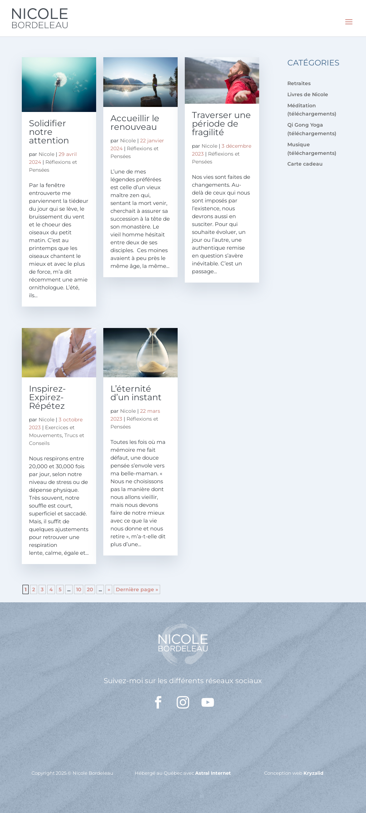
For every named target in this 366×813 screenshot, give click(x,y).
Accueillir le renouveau (134, 122)
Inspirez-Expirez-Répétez (47, 397)
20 (90, 589)
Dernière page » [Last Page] (137, 589)
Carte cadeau (305, 164)
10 (78, 589)
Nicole (46, 154)
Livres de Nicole (307, 94)
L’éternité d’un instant (136, 392)
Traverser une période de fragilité (221, 123)
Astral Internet (213, 773)
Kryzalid (313, 773)
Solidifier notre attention (49, 132)
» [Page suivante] (109, 589)
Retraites (299, 83)
